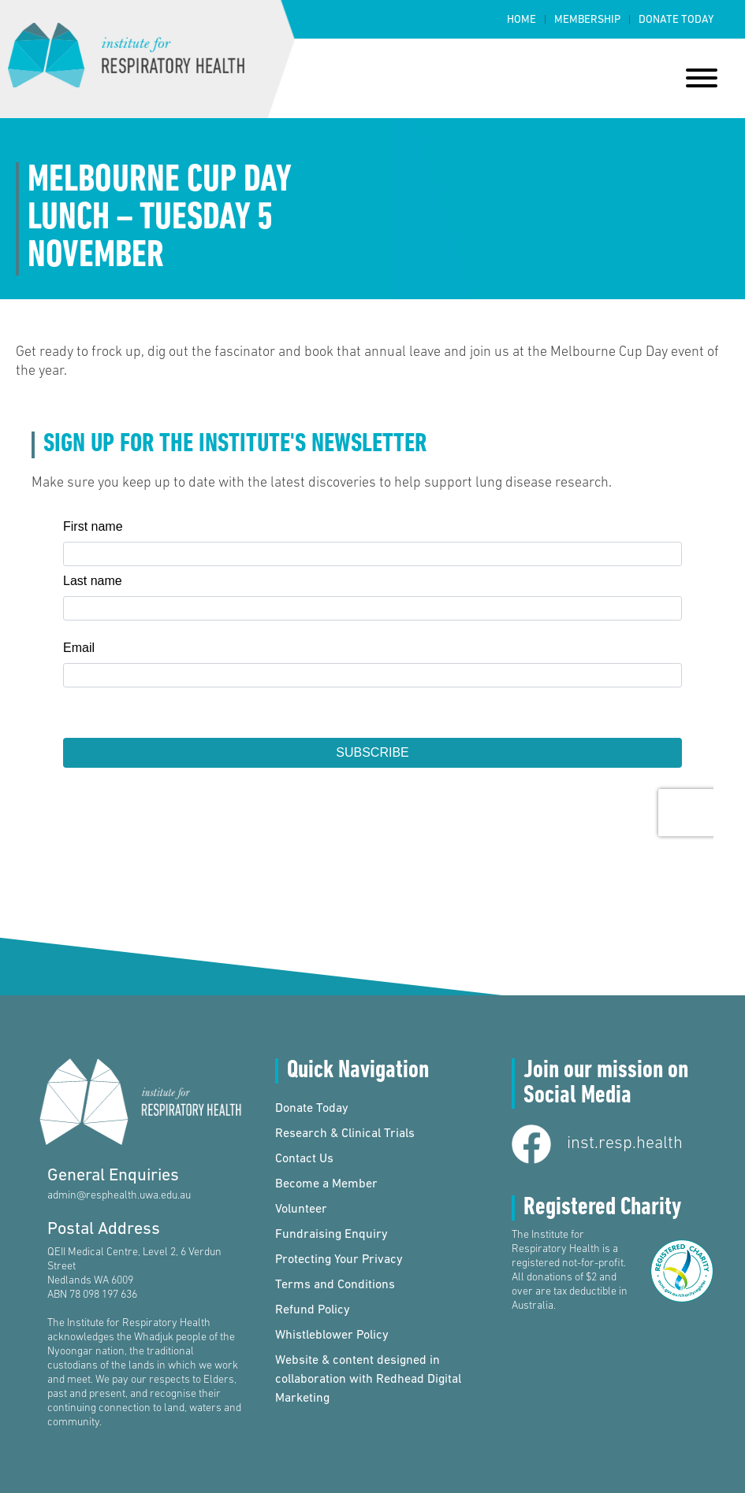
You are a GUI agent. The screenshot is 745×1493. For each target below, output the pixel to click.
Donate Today (676, 20)
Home (521, 20)
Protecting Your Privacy (339, 1260)
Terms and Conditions (335, 1285)
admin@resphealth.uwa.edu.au (119, 1196)
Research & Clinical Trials (345, 1134)
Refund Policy (312, 1310)
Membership (587, 20)
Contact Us (304, 1159)
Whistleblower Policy (332, 1335)
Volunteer (301, 1209)
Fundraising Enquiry (331, 1234)
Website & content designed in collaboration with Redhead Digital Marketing (368, 1379)
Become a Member (326, 1184)
